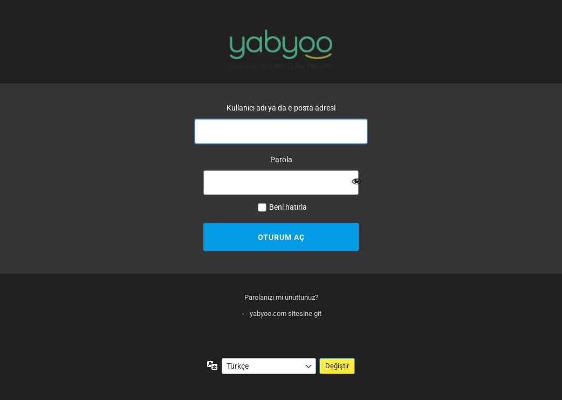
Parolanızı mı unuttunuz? (281, 297)
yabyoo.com (281, 49)
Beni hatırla (288, 207)
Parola (281, 159)
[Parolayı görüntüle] (356, 181)
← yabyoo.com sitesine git (281, 313)
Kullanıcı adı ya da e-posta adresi (281, 108)
